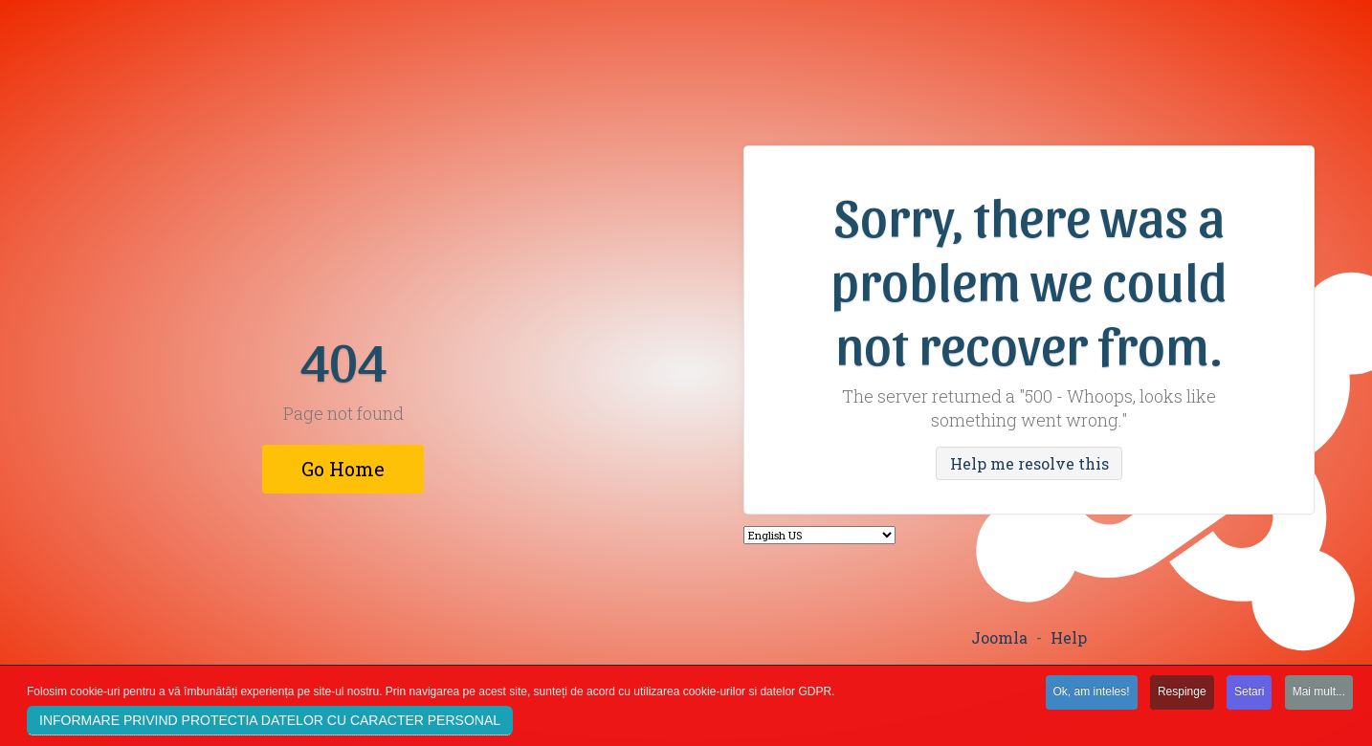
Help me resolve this (1029, 463)
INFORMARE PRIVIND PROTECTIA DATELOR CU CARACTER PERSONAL (269, 722)
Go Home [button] (343, 468)
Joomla (999, 637)
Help (1069, 637)
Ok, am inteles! (1091, 694)
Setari (1249, 694)
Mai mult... (1319, 694)
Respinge (1182, 694)
